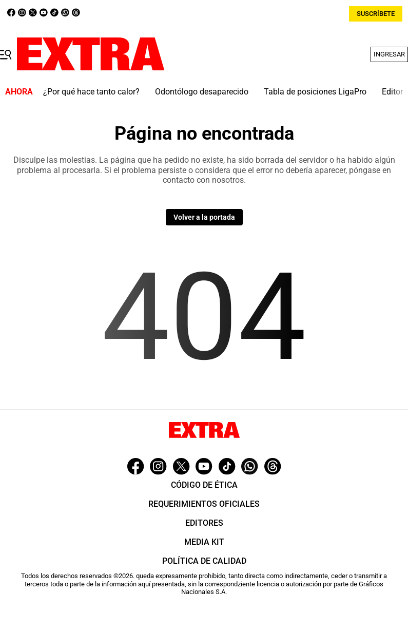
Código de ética (204, 485)
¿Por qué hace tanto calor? (91, 92)
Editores (204, 523)
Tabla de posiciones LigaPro (315, 92)
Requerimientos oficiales (204, 504)
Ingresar (389, 54)
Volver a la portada (204, 217)
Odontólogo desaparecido (201, 92)
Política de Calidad (204, 561)
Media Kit (204, 542)
